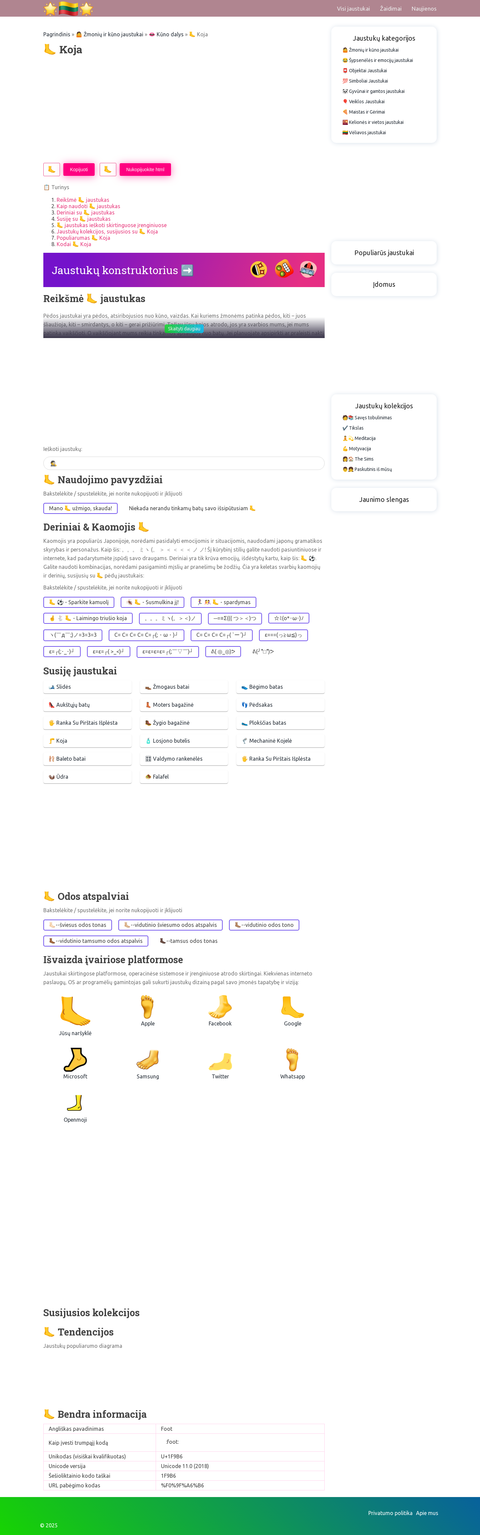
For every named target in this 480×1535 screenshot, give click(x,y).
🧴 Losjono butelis (167, 741)
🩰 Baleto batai (67, 759)
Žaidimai (391, 8)
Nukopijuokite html (145, 169)
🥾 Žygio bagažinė (167, 723)
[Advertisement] (184, 109)
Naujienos (424, 8)
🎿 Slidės (59, 687)
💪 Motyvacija (356, 448)
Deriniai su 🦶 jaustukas (86, 212)
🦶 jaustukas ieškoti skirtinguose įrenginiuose (112, 225)
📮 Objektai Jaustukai (364, 70)
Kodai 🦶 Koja (74, 244)
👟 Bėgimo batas (262, 687)
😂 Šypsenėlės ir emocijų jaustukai (377, 60)
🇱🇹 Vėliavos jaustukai (364, 132)
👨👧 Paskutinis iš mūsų (367, 469)
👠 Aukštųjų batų (69, 705)
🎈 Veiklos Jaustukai (363, 101)
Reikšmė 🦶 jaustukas (83, 200)
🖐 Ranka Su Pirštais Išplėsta (83, 723)
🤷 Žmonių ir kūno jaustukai (109, 34)
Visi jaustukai (353, 8)
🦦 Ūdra (58, 777)
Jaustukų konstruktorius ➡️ (123, 270)
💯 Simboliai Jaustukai (365, 81)
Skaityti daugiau (184, 328)
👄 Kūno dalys (166, 34)
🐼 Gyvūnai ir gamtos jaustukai (373, 91)
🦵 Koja (57, 741)
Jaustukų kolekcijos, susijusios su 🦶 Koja (107, 231)
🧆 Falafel (157, 777)
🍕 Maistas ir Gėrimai (363, 112)
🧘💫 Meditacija (359, 438)
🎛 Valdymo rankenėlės (174, 759)
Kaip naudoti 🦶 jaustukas (88, 206)
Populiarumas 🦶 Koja (83, 238)
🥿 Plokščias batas (263, 723)
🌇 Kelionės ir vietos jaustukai (373, 122)
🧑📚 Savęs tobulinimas (367, 417)
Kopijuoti (79, 169)
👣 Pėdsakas (257, 705)
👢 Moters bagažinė (169, 705)
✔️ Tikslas (353, 428)
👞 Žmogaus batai (167, 687)
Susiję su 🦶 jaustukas (84, 219)
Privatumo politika (390, 1513)
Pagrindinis (56, 34)
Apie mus (427, 1513)
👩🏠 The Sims (358, 459)
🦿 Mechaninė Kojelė (266, 741)
